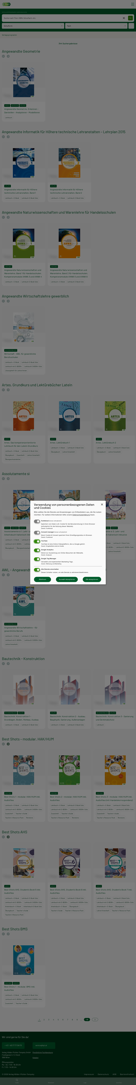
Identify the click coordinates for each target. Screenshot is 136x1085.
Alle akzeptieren (92, 579)
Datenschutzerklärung (81, 515)
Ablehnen (42, 579)
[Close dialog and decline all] (102, 504)
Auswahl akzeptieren (67, 579)
